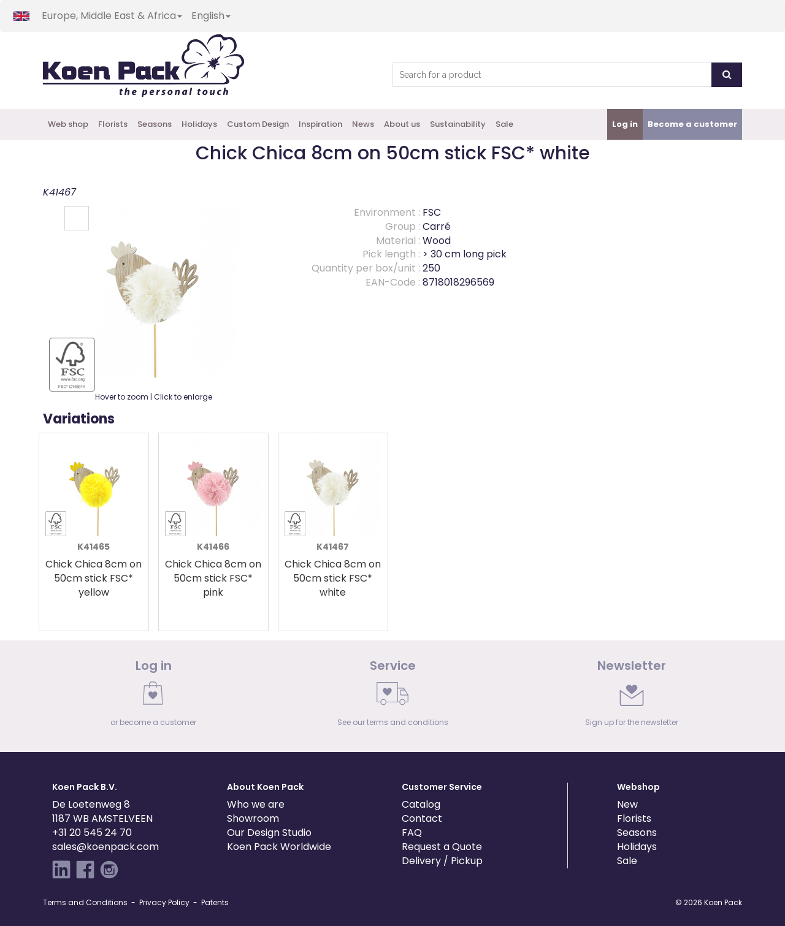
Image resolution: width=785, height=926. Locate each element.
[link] (153, 696)
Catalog (421, 804)
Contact (422, 818)
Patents (215, 902)
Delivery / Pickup (442, 861)
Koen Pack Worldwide (279, 847)
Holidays (199, 124)
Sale (504, 124)
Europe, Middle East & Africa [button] (112, 16)
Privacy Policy (164, 902)
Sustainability (458, 124)
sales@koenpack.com (105, 847)
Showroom (253, 818)
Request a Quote (442, 847)
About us (402, 124)
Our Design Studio (269, 832)
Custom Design (258, 124)
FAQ (412, 832)
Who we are (256, 804)
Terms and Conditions (85, 902)
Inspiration (320, 124)
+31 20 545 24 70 (92, 832)
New (627, 804)
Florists (113, 124)
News (363, 124)
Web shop (68, 124)
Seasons (154, 124)
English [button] (211, 16)
